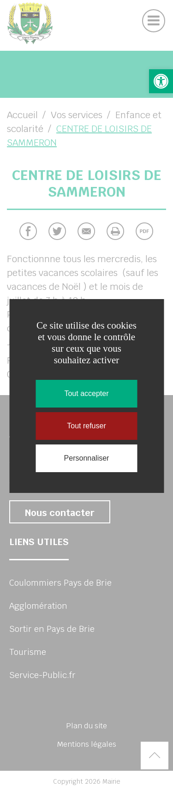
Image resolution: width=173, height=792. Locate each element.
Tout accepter (86, 393)
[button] (161, 81)
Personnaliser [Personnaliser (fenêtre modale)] (86, 458)
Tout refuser (86, 426)
